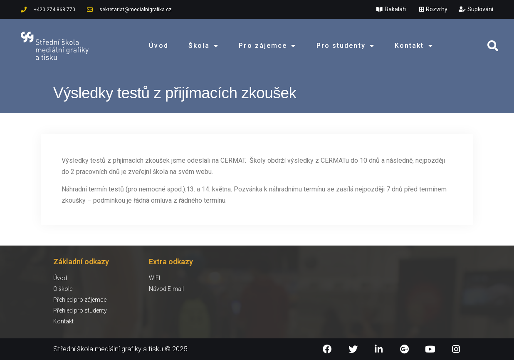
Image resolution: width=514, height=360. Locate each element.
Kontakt (414, 45)
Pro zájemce (267, 45)
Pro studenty (345, 45)
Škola (203, 45)
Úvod (158, 46)
